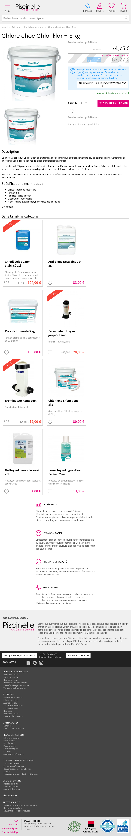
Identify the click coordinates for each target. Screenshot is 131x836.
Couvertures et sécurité (18, 760)
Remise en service (10, 674)
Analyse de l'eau (10, 703)
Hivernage (7, 711)
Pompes (7, 751)
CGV (16, 820)
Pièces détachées (13, 734)
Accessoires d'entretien (13, 705)
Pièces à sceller (9, 746)
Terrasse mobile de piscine (14, 688)
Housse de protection (12, 808)
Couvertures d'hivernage (13, 766)
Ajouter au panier (113, 103)
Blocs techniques (10, 748)
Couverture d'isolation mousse (16, 810)
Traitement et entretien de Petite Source (20, 805)
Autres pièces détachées (13, 754)
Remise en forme (10, 786)
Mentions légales (10, 828)
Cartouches (11, 722)
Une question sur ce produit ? (83, 124)
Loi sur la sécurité (10, 677)
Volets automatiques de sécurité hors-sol (20, 774)
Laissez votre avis (78, 655)
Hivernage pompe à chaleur (15, 682)
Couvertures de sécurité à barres (16, 769)
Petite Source (11, 802)
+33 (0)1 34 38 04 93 (48, 654)
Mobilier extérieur (10, 783)
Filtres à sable (9, 740)
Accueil (5, 27)
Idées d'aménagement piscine (16, 685)
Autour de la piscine (11, 789)
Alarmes (6, 771)
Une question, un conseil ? (19, 655)
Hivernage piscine (10, 680)
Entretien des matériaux (13, 716)
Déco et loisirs (12, 780)
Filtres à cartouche (11, 738)
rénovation (10, 795)
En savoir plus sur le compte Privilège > (102, 85)
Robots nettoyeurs (11, 708)
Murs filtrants (8, 743)
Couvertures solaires (12, 763)
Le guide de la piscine (15, 671)
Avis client (13, 824)
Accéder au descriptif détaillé (83, 42)
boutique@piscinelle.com (51, 657)
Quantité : (73, 102)
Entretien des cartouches (13, 728)
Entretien (16, 27)
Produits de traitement (33, 27)
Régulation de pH (10, 700)
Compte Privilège (10, 832)
